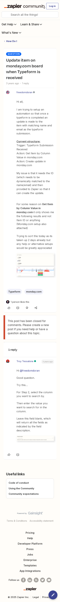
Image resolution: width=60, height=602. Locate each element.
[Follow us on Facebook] (23, 580)
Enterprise (30, 560)
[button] (52, 6)
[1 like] (20, 302)
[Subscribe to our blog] (36, 580)
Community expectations (24, 493)
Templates (30, 565)
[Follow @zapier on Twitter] (42, 580)
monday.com (34, 291)
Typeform (14, 291)
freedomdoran (24, 92)
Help (30, 538)
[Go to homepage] (23, 6)
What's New (12, 32)
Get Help (9, 24)
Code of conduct (19, 482)
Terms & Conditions (17, 520)
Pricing (30, 532)
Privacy (46, 597)
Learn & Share (31, 24)
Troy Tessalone (24, 361)
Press (30, 549)
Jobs (30, 554)
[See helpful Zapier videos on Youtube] (49, 580)
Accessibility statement (41, 520)
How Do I (11, 41)
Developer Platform (30, 543)
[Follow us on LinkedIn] (29, 580)
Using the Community (21, 488)
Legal (36, 597)
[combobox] (30, 14)
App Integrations (30, 570)
